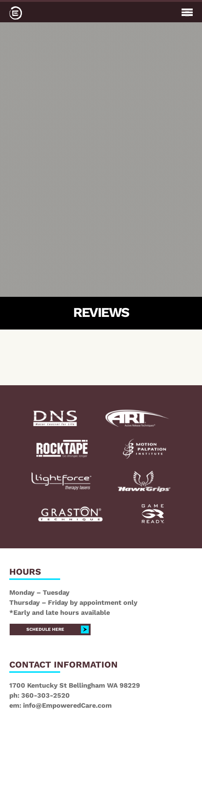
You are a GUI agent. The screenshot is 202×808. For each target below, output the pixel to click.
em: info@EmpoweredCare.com (60, 705)
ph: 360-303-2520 (39, 695)
